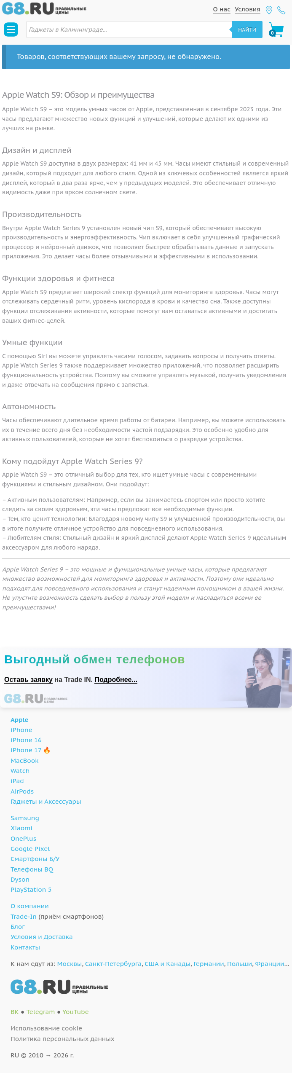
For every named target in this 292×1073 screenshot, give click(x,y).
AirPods (22, 791)
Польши (239, 964)
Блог (18, 927)
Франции (269, 964)
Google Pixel (30, 849)
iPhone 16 (26, 740)
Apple (20, 720)
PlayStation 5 (31, 889)
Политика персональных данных (63, 1039)
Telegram (40, 1012)
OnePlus (23, 838)
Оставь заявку (28, 679)
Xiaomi (21, 828)
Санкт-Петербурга (113, 964)
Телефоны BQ (32, 869)
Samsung (25, 818)
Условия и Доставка (42, 937)
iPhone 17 (26, 750)
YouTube (75, 1012)
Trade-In (24, 916)
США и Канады (167, 964)
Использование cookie (46, 1028)
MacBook (25, 760)
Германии (208, 964)
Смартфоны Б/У (35, 859)
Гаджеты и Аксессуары (46, 801)
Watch (20, 771)
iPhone (21, 730)
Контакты (25, 947)
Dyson (20, 879)
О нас (221, 9)
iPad (17, 781)
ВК (15, 1012)
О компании (30, 906)
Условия (247, 9)
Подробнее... (115, 679)
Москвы (69, 964)
